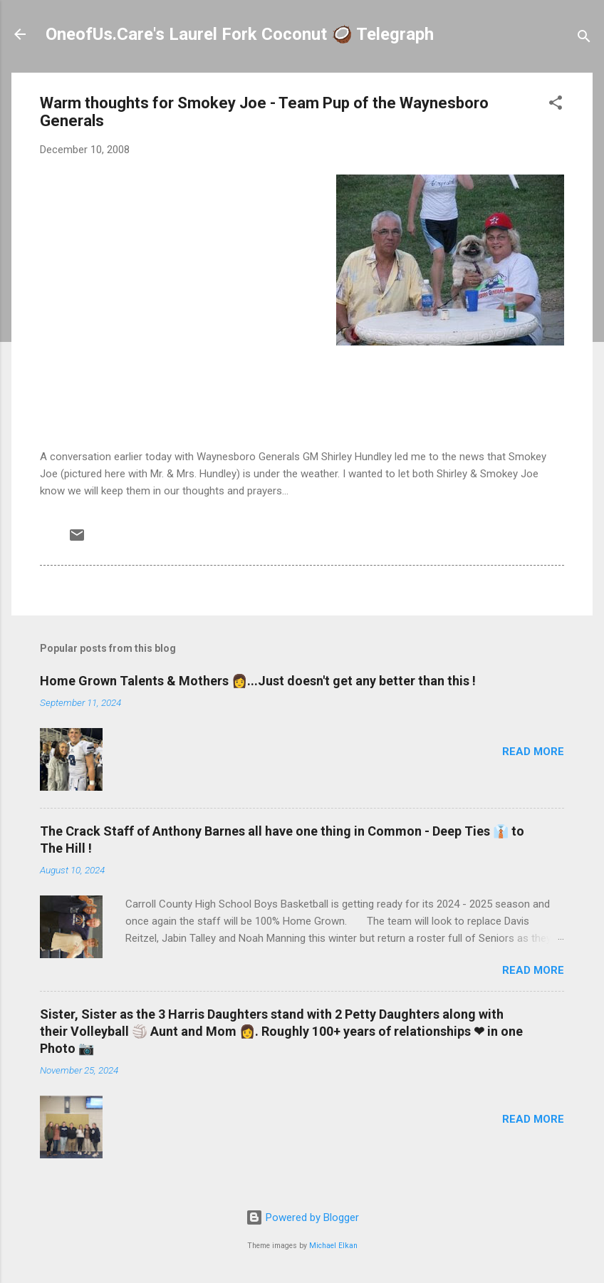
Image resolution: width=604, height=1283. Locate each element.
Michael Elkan (333, 1245)
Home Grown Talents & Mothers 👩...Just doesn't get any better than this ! (258, 680)
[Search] (584, 39)
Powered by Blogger (302, 1217)
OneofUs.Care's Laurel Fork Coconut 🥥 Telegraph (240, 34)
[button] (555, 105)
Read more (533, 751)
